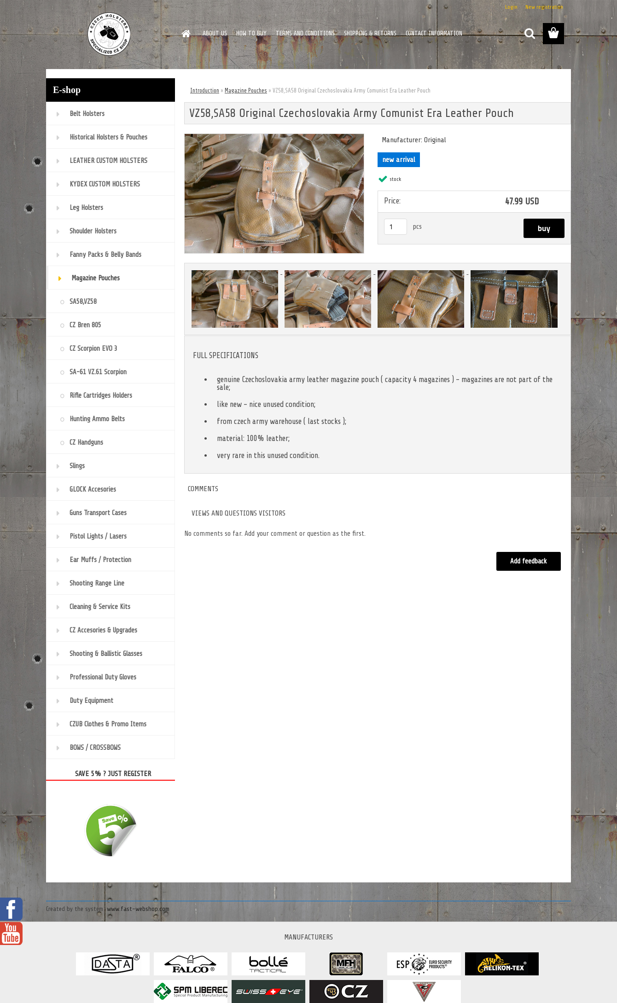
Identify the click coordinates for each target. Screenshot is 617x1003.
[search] (529, 33)
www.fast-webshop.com (138, 908)
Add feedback (528, 561)
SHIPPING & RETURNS (370, 33)
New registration (544, 7)
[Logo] (109, 34)
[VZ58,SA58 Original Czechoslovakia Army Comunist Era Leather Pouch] (274, 137)
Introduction (204, 90)
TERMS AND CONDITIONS (305, 33)
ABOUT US (215, 33)
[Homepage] (185, 33)
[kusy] (395, 227)
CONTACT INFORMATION (434, 33)
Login (511, 7)
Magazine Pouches (246, 90)
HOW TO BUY (251, 33)
